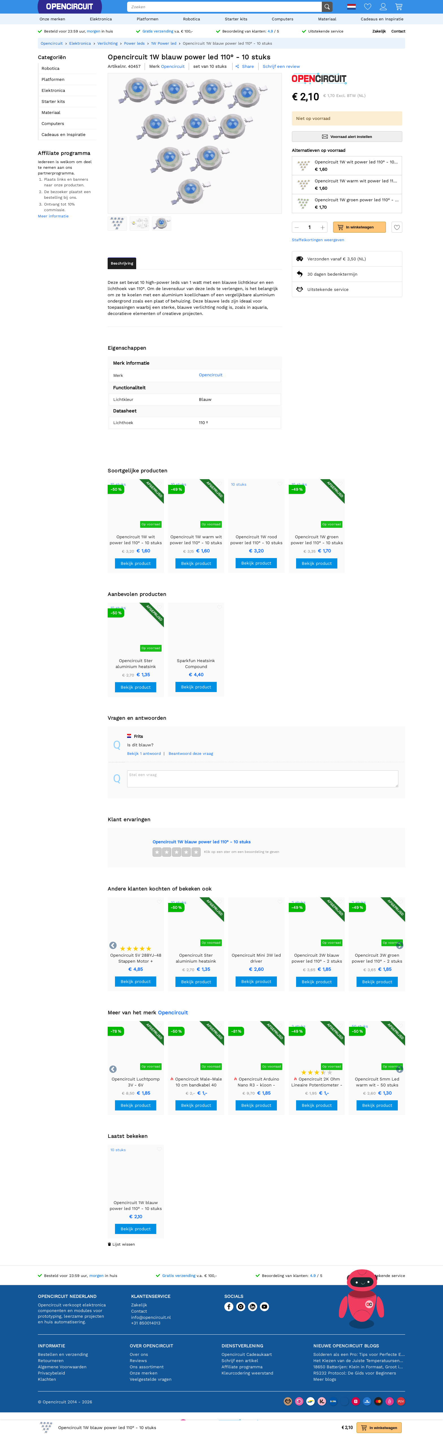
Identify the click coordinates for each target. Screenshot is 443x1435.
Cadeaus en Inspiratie (382, 19)
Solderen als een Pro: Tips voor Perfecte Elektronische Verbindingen (359, 1354)
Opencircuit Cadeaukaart (247, 1354)
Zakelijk (379, 31)
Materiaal (327, 19)
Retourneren (51, 1360)
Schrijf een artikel (240, 1360)
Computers (282, 19)
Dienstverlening (242, 1345)
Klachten (47, 1379)
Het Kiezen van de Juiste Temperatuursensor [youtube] (359, 1360)
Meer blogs (324, 1379)
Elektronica (101, 19)
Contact (398, 31)
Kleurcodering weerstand (247, 1373)
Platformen (147, 19)
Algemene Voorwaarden (62, 1366)
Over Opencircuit (151, 1345)
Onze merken (52, 19)
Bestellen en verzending (63, 1354)
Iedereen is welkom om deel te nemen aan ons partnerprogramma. (65, 167)
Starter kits (236, 19)
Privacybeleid (51, 1373)
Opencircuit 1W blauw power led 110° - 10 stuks (202, 841)
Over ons (139, 1354)
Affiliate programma (242, 1366)
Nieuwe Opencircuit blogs (346, 1345)
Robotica (191, 19)
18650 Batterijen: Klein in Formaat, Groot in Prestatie (359, 1366)
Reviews (138, 1360)
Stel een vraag (143, 774)
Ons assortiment (147, 1366)
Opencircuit (202, 374)
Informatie (51, 1345)
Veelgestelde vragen (150, 1379)
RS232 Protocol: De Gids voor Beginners (354, 1373)
